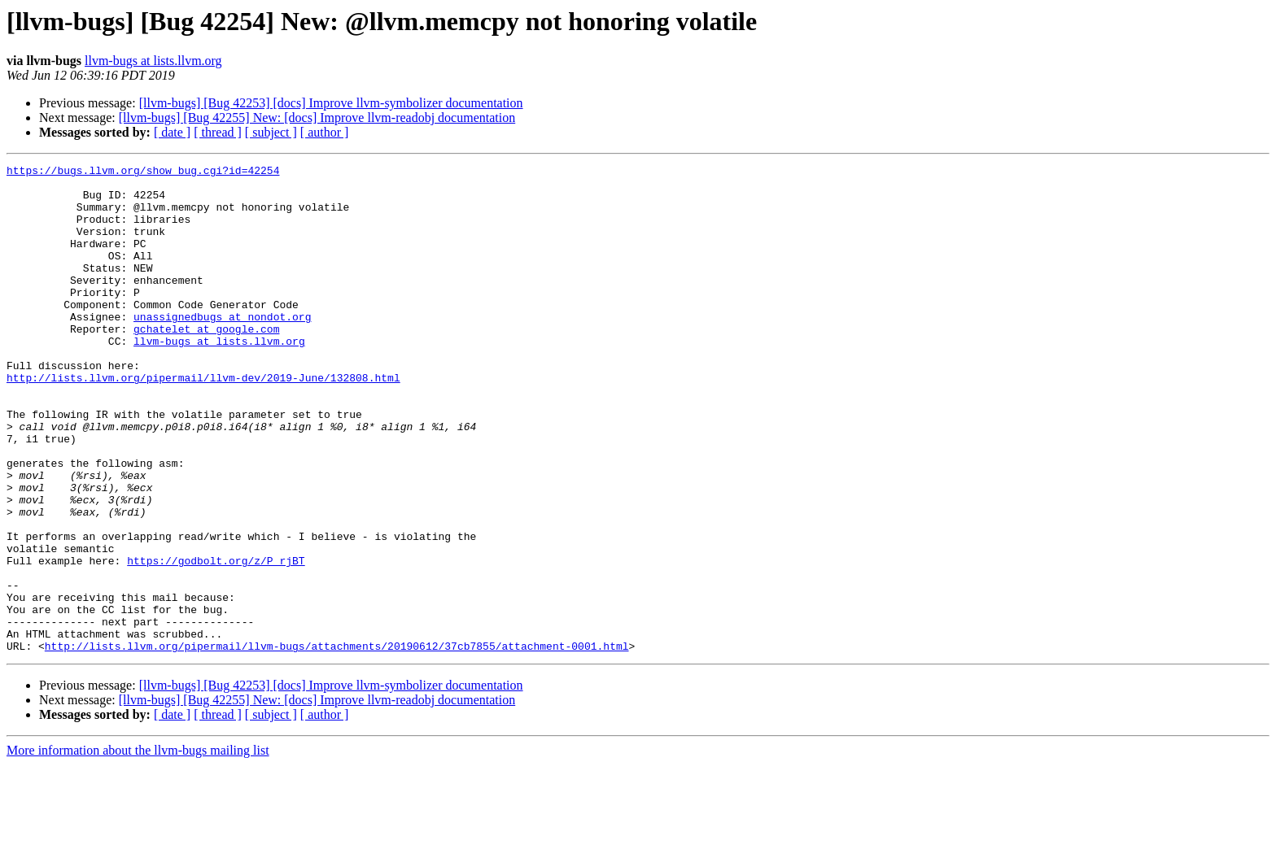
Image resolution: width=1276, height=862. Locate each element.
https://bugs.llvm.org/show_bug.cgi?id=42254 (143, 172)
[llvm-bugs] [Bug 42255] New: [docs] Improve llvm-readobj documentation (317, 117)
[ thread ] (218, 132)
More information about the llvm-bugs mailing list (138, 848)
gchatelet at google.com (206, 362)
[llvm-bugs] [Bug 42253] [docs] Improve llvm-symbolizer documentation (331, 103)
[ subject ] (271, 132)
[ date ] (172, 132)
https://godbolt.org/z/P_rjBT (215, 640)
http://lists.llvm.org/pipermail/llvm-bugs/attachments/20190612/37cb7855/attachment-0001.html (337, 743)
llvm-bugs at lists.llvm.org (153, 60)
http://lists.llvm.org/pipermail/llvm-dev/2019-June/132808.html (203, 421)
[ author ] (324, 132)
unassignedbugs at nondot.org (222, 348)
